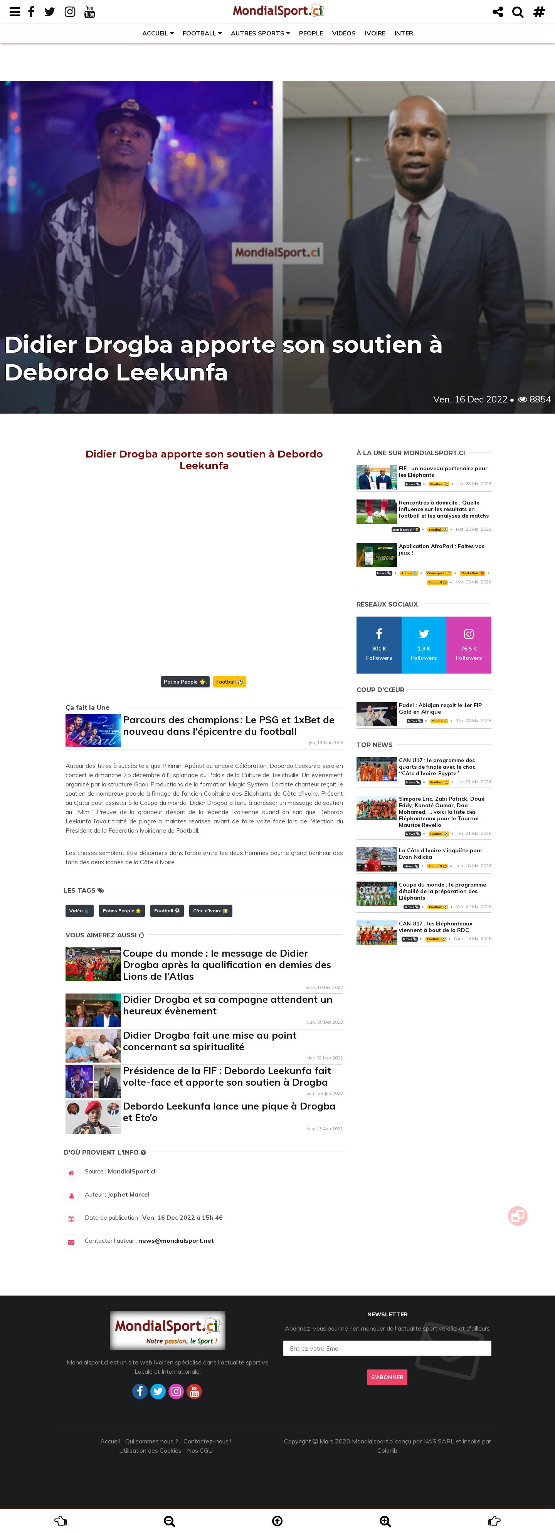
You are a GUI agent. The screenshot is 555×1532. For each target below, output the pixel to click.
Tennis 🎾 (439, 721)
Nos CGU (200, 1450)
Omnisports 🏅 (439, 573)
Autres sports (257, 33)
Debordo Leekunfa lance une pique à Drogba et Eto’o (229, 1111)
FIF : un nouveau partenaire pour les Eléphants (443, 471)
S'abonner (387, 1377)
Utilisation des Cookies (150, 1450)
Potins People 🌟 (184, 682)
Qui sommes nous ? (151, 1441)
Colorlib (387, 1450)
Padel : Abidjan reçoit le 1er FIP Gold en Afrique (440, 708)
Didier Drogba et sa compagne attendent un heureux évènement (228, 1005)
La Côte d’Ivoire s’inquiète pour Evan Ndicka (441, 853)
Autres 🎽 (409, 573)
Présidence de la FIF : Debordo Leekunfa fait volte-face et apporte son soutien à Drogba (227, 1076)
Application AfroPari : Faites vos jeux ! (441, 549)
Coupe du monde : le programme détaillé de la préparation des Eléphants (442, 891)
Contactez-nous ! (207, 1441)
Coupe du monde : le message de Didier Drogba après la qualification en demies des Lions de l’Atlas (227, 964)
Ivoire (375, 33)
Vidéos (344, 33)
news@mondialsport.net (176, 1240)
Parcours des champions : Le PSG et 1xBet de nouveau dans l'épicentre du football (229, 725)
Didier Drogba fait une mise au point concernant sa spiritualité (209, 1041)
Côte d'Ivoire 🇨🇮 (211, 911)
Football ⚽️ (229, 682)
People (311, 33)
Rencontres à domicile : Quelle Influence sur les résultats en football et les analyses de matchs (444, 509)
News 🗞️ (413, 484)
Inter (404, 33)
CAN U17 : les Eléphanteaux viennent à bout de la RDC (436, 927)
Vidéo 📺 (79, 911)
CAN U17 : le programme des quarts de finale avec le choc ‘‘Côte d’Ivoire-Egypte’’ (437, 767)
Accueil (155, 33)
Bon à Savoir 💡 (406, 529)
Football (199, 33)
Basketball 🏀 (472, 573)
